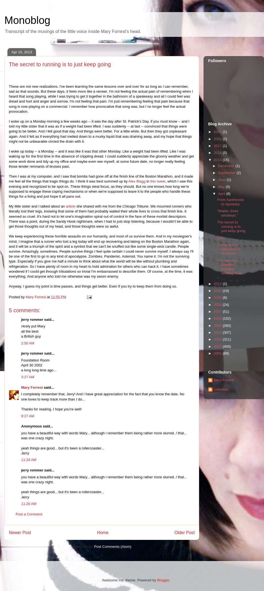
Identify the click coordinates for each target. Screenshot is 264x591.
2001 (218, 353)
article (70, 206)
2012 (218, 284)
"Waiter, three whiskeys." (227, 213)
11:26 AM (28, 504)
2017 (218, 146)
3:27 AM (27, 377)
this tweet (158, 181)
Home (103, 532)
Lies (220, 238)
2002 (218, 346)
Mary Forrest (32, 387)
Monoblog (27, 20)
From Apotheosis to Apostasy (230, 202)
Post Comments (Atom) (112, 547)
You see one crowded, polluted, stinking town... (231, 266)
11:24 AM (28, 460)
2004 (218, 332)
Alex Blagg (136, 181)
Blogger (163, 580)
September (227, 173)
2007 (218, 312)
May (222, 187)
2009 (218, 298)
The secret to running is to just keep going (231, 226)
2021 (218, 132)
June (222, 180)
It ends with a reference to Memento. (228, 249)
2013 (218, 160)
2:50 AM (27, 343)
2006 (218, 318)
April (222, 194)
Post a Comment (29, 514)
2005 (218, 326)
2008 (218, 305)
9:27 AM (27, 416)
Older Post (184, 532)
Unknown (221, 389)
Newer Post (20, 532)
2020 (218, 139)
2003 (218, 339)
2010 (218, 291)
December (227, 166)
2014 (218, 153)
